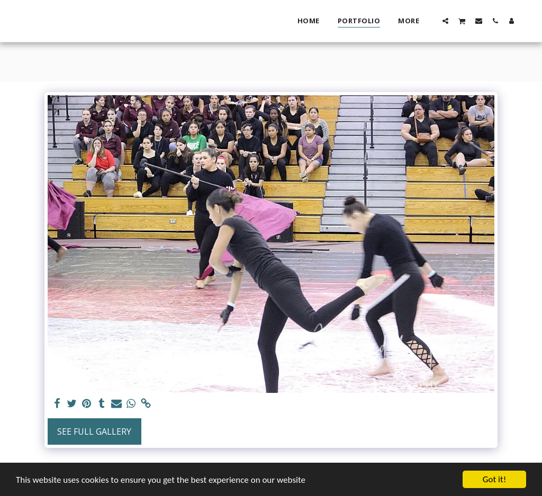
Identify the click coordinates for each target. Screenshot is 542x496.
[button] (445, 20)
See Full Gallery (94, 431)
